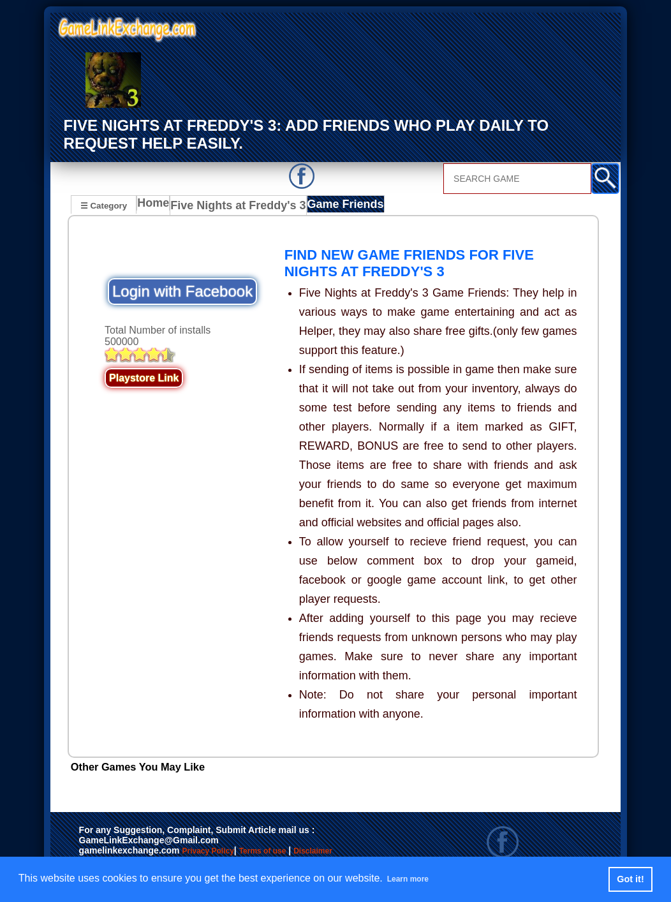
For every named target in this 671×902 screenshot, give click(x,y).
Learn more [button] (415, 878)
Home (156, 206)
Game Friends (331, 206)
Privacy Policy (221, 852)
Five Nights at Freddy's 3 (235, 206)
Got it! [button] (630, 879)
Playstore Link (144, 378)
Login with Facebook (182, 291)
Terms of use (300, 852)
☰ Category (103, 204)
